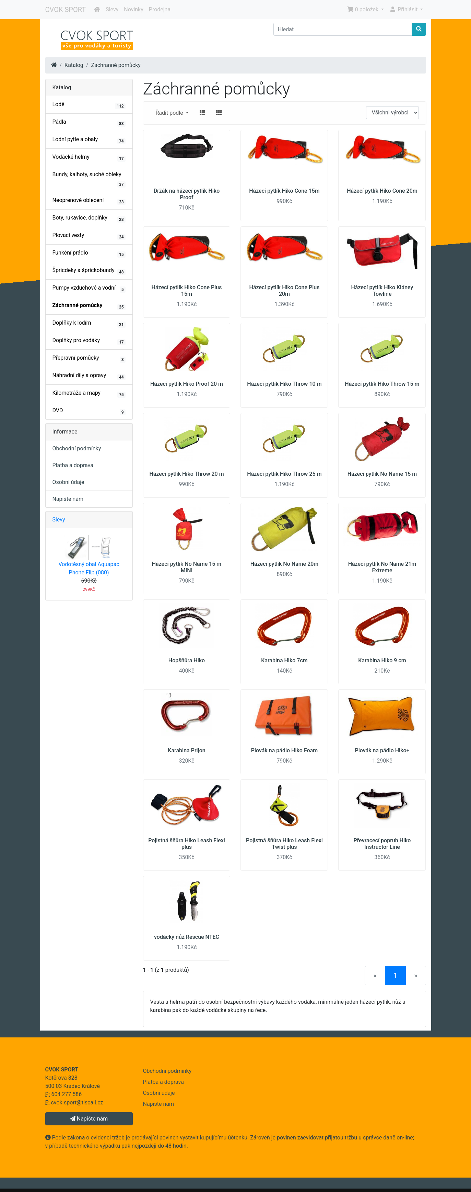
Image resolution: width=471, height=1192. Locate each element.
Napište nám (68, 499)
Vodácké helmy (89, 158)
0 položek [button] (363, 9)
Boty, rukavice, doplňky (89, 218)
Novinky (133, 9)
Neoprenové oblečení (89, 201)
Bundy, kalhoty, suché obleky (89, 179)
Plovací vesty (89, 236)
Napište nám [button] (89, 1118)
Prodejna (159, 9)
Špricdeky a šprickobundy (89, 271)
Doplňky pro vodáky (89, 341)
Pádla (89, 123)
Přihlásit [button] (404, 9)
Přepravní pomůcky (89, 359)
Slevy (112, 9)
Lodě (89, 105)
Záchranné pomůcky (115, 65)
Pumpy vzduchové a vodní (89, 288)
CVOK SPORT (65, 9)
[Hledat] (342, 29)
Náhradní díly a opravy (89, 376)
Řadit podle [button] (170, 113)
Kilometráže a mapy (89, 394)
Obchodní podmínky (76, 448)
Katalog (73, 65)
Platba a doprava (72, 465)
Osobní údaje (68, 482)
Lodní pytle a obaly (89, 140)
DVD (89, 411)
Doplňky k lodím (89, 323)
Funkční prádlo (89, 253)
